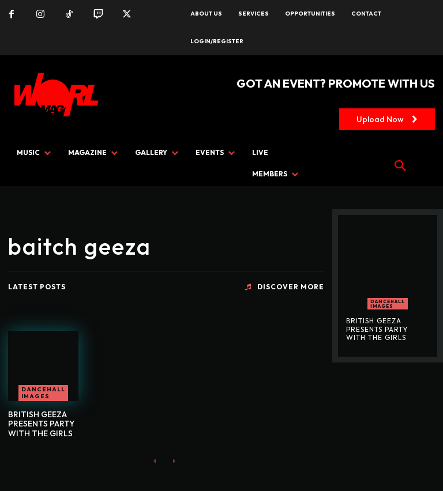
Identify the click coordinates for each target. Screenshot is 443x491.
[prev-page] (155, 461)
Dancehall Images (43, 393)
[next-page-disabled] (173, 461)
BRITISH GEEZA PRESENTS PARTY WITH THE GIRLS (41, 424)
